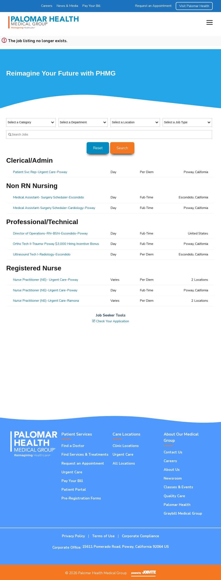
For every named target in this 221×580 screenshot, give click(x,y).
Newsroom (173, 478)
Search (122, 147)
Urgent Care (71, 472)
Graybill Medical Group (183, 513)
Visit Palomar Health (194, 6)
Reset (98, 147)
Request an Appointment (153, 6)
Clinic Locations (126, 445)
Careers (46, 6)
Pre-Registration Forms (81, 498)
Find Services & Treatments (84, 454)
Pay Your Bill (91, 6)
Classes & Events (178, 487)
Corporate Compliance (140, 536)
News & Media (67, 6)
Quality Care (174, 496)
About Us (172, 469)
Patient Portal (73, 489)
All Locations (124, 463)
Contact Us (173, 452)
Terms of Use (103, 536)
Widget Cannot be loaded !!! (110, 370)
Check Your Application (110, 321)
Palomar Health (177, 504)
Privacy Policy (73, 536)
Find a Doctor (72, 445)
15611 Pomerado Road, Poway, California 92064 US (125, 546)
